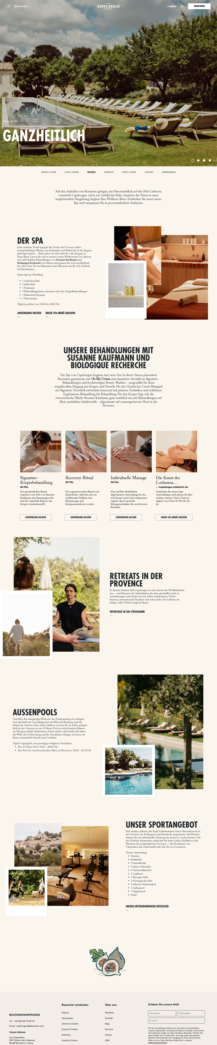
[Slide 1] (192, 160)
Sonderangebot (169, 172)
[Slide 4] (209, 160)
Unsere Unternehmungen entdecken (147, 906)
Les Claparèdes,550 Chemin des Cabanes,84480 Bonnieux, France (22, 1040)
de (182, 6)
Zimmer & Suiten (48, 172)
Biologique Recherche (29, 263)
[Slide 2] (198, 160)
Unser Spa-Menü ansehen (60, 313)
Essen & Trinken (72, 172)
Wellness (91, 172)
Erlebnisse (108, 172)
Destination (67, 1018)
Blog (107, 1023)
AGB (107, 1040)
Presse (108, 1034)
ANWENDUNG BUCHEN (29, 313)
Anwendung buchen (35, 517)
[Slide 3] (204, 160)
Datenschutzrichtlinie (157, 1043)
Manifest (109, 1012)
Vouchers (148, 172)
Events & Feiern (129, 172)
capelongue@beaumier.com (30, 1026)
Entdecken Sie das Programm (127, 611)
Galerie (65, 1012)
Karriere (109, 1029)
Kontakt (109, 1018)
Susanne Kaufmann (66, 260)
